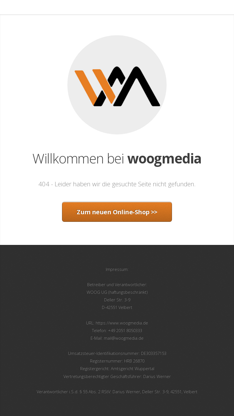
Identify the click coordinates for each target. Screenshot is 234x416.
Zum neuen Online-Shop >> (117, 211)
